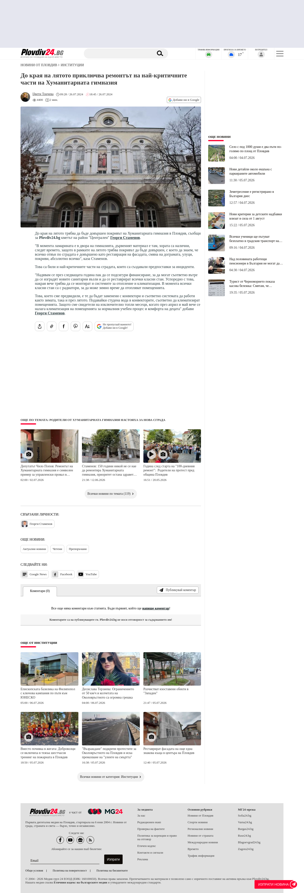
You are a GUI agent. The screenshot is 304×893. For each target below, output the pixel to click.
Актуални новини (34, 549)
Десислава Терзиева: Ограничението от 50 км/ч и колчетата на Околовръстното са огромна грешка (108, 693)
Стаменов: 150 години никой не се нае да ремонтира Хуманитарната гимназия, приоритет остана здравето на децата (109, 470)
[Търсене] (119, 53)
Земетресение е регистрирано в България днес (251, 194)
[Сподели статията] (39, 326)
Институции (72, 65)
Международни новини (203, 842)
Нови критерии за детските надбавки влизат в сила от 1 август (255, 216)
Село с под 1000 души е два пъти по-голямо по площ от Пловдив (255, 149)
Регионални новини (200, 829)
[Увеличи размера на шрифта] (87, 326)
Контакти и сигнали (150, 852)
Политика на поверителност (70, 870)
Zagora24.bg (246, 849)
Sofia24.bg (244, 815)
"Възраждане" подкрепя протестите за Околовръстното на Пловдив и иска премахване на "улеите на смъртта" (109, 753)
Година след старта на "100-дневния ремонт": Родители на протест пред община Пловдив (169, 470)
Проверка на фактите (151, 829)
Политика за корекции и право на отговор (157, 837)
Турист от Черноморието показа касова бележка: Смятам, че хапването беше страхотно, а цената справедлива (254, 284)
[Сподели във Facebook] (63, 326)
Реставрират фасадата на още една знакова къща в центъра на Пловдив (168, 751)
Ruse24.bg (244, 835)
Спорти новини (198, 822)
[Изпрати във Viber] (75, 326)
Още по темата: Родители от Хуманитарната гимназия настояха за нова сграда (93, 420)
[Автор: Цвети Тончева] (43, 94)
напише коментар (155, 608)
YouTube (87, 574)
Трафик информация (201, 855)
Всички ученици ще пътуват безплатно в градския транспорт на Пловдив (254, 239)
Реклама (142, 859)
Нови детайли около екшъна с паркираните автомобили (250, 171)
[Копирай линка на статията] (51, 326)
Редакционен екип (149, 822)
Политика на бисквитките (112, 870)
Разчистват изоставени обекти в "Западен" (166, 691)
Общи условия (34, 870)
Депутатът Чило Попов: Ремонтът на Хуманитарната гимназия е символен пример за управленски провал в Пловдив (47, 470)
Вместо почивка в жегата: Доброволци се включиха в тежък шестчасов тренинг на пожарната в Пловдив (48, 753)
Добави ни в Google (183, 100)
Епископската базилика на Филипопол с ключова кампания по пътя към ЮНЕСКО (48, 693)
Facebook (62, 574)
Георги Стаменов (125, 238)
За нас (141, 815)
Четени (57, 549)
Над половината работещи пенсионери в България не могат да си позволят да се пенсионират (254, 261)
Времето (193, 849)
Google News (34, 574)
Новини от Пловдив (39, 65)
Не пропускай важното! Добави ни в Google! (114, 326)
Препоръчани (78, 549)
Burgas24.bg (246, 829)
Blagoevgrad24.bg (249, 842)
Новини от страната (200, 835)
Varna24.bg (245, 822)
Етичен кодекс (146, 846)
